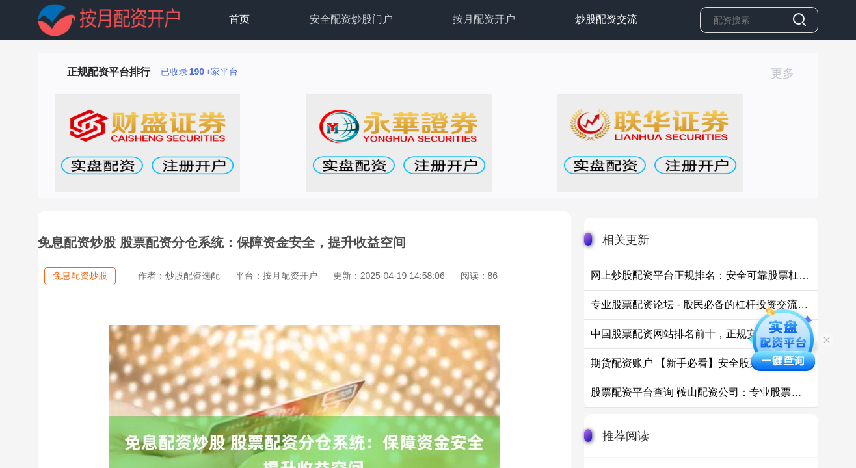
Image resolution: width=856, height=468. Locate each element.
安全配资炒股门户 (351, 19)
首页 (239, 19)
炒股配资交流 (606, 19)
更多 (788, 73)
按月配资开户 (484, 19)
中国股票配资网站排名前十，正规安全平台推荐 (700, 333)
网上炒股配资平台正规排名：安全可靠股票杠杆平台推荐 (721, 275)
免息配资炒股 (80, 275)
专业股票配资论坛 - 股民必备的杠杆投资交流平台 (704, 304)
